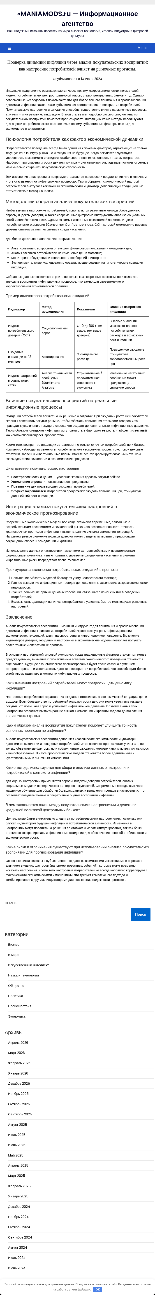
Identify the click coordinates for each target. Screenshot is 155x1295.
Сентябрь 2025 (20, 1114)
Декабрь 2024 (19, 1206)
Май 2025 (15, 1155)
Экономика (16, 1016)
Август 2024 (17, 1247)
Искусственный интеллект (28, 965)
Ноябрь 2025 (18, 1093)
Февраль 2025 (19, 1186)
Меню (142, 47)
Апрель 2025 (18, 1165)
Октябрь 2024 (19, 1227)
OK (97, 1289)
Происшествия (19, 1006)
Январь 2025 (18, 1196)
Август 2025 (17, 1124)
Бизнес (13, 944)
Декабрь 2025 (19, 1083)
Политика (15, 995)
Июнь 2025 (16, 1145)
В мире (13, 954)
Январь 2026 (18, 1073)
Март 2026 (16, 1052)
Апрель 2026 (18, 1042)
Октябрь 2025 (19, 1104)
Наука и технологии (23, 975)
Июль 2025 (16, 1134)
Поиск (11, 903)
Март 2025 (16, 1175)
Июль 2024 (16, 1257)
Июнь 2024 (16, 1268)
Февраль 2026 (19, 1062)
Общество (16, 985)
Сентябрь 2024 (20, 1237)
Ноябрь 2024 (18, 1216)
